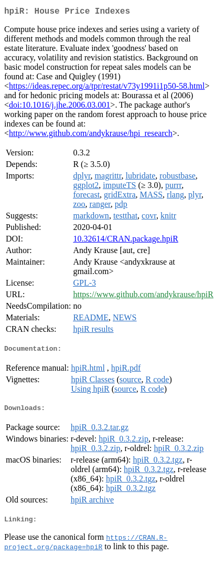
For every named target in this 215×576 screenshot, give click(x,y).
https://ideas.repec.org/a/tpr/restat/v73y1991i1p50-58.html (107, 87)
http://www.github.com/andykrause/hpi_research (91, 135)
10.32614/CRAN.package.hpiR (125, 240)
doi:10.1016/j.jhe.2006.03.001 (59, 106)
